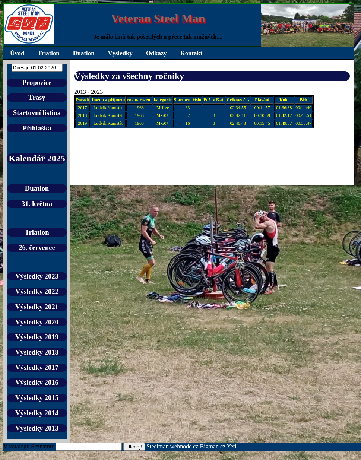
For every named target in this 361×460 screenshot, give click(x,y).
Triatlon (48, 53)
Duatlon (84, 53)
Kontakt (191, 53)
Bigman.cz (213, 446)
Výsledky (120, 53)
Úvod (17, 53)
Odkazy (156, 53)
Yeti (232, 446)
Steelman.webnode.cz (172, 446)
